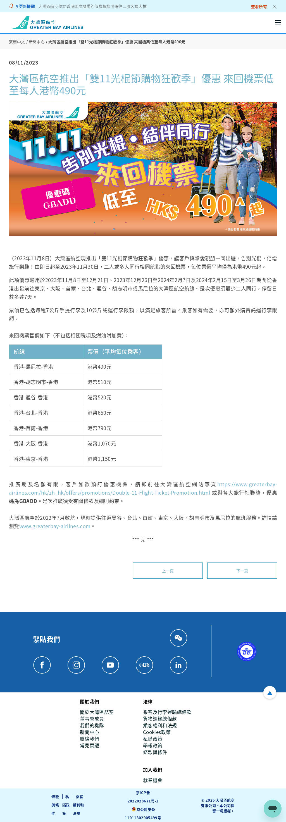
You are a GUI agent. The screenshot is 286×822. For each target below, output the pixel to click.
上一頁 (168, 570)
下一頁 (242, 570)
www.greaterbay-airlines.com (55, 526)
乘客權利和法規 (78, 805)
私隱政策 (66, 805)
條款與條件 (55, 805)
